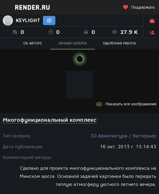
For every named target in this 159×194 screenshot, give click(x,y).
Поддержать (139, 7)
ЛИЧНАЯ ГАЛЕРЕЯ (72, 43)
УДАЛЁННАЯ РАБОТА (119, 43)
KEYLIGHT (28, 20)
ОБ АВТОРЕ (32, 43)
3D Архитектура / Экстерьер (123, 135)
